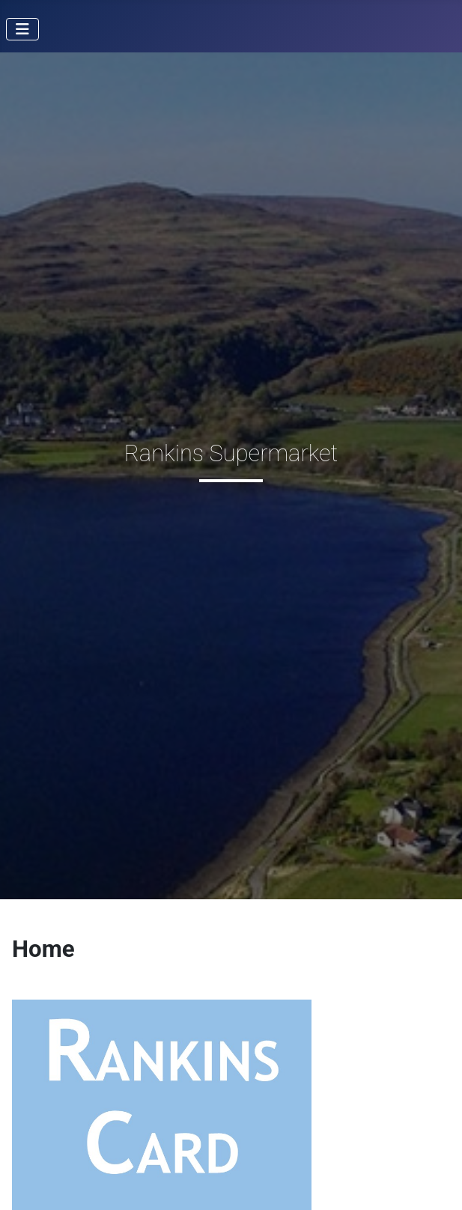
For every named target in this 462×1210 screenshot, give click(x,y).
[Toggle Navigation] (22, 29)
